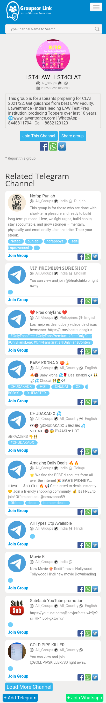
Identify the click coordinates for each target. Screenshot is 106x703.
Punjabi (80, 201)
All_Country (69, 368)
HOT (43, 386)
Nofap (15, 241)
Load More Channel (28, 687)
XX (78, 386)
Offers (15, 503)
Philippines (69, 317)
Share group (72, 136)
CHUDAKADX (21, 386)
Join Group (18, 255)
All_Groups (49, 83)
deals (32, 503)
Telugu (79, 468)
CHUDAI (61, 386)
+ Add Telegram (20, 697)
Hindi (78, 528)
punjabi (33, 241)
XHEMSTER (36, 393)
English (80, 273)
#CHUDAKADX (22, 442)
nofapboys (55, 241)
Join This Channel (38, 136)
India (64, 201)
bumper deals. (55, 503)
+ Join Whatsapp (84, 697)
